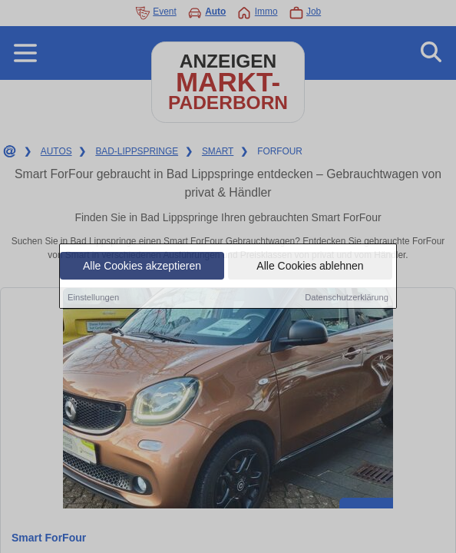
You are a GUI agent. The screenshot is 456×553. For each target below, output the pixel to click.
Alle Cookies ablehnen (309, 266)
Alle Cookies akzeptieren (142, 266)
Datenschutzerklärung (346, 298)
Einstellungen (93, 298)
